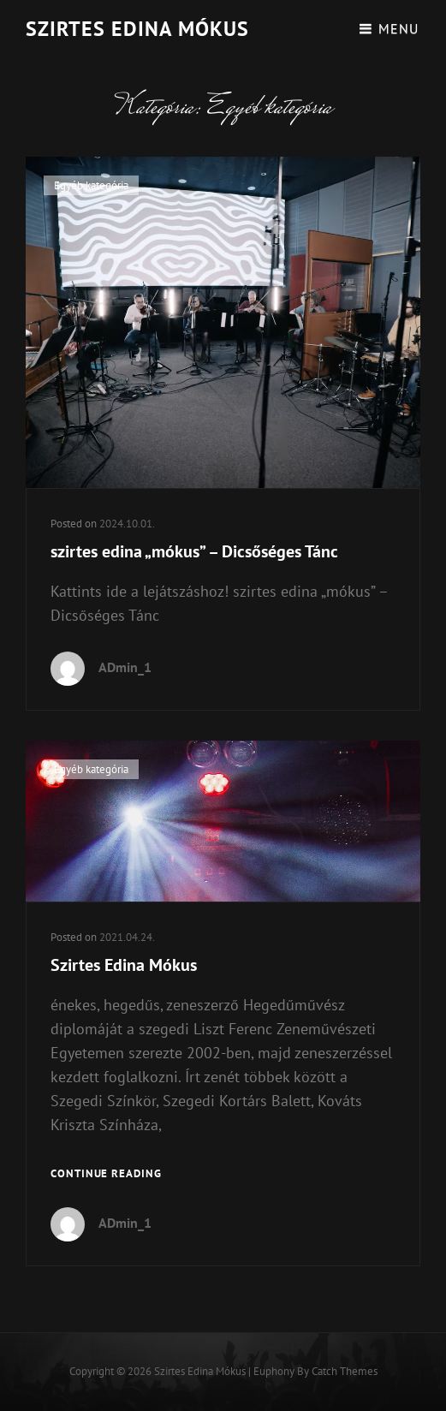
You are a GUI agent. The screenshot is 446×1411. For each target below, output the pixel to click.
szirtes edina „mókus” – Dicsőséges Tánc (194, 551)
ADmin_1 (125, 667)
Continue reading (106, 1174)
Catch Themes (345, 1371)
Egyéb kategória (91, 185)
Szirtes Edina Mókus (137, 28)
